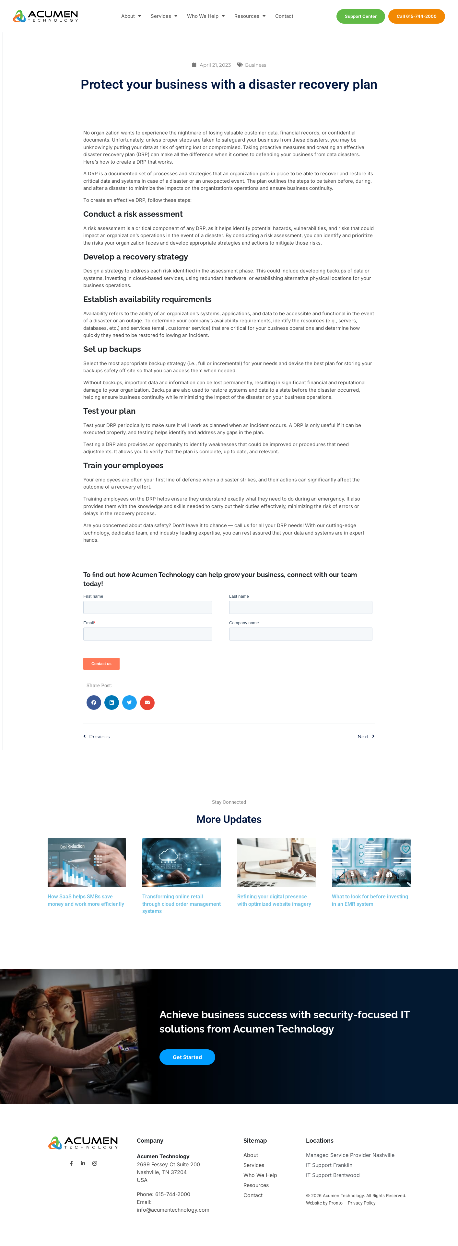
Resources (249, 16)
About (131, 16)
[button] (94, 702)
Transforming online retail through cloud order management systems (181, 904)
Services (164, 16)
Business (255, 65)
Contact (284, 16)
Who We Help (206, 16)
